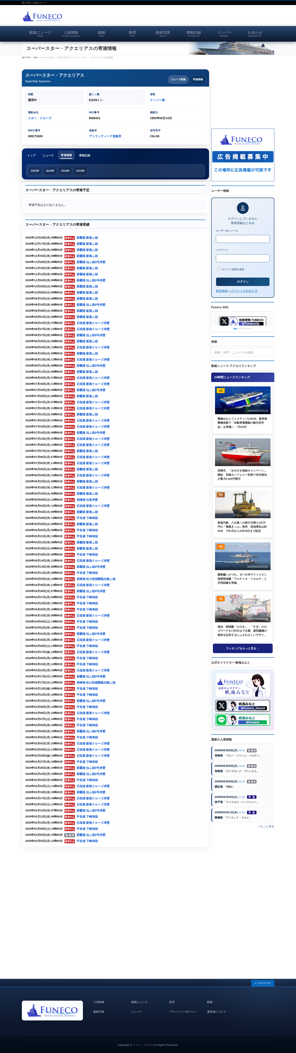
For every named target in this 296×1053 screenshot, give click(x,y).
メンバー (136, 1005)
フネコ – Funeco (143, 1039)
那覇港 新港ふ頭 (87, 237)
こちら (250, 223)
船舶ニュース (139, 996)
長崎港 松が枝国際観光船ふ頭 (96, 579)
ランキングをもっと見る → (243, 649)
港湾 (172, 996)
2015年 (80, 170)
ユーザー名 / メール (227, 230)
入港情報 (98, 996)
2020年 (35, 170)
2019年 (50, 170)
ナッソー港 (157, 100)
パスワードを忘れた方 (243, 291)
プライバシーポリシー (182, 1005)
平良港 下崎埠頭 (87, 518)
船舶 (209, 996)
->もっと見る (266, 827)
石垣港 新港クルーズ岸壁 (93, 323)
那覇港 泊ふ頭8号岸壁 (91, 262)
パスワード (222, 250)
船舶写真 (98, 1005)
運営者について (216, 1005)
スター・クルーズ (40, 118)
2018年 (65, 170)
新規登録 (222, 291)
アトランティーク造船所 (105, 136)
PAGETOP (264, 977)
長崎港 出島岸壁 (87, 499)
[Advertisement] (225, 17)
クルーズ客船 (178, 79)
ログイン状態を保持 (230, 269)
